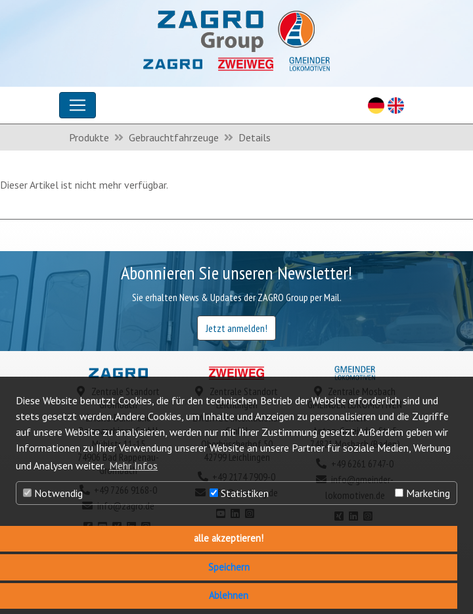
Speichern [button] (229, 567)
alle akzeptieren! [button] (228, 538)
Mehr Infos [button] (133, 465)
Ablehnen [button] (228, 595)
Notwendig (53, 493)
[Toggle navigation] (77, 105)
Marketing (422, 493)
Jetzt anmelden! (236, 328)
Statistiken (239, 493)
